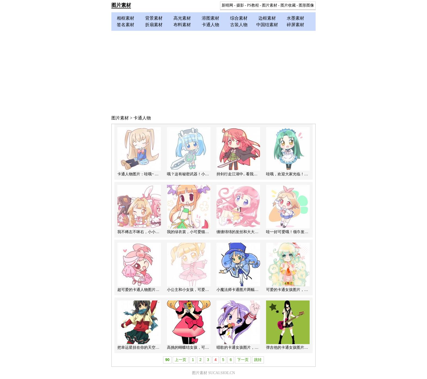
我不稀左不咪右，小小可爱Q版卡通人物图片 (155, 232)
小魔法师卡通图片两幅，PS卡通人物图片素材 (254, 290)
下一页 (243, 359)
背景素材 (154, 18)
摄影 (240, 5)
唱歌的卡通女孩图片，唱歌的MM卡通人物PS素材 (258, 347)
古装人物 (239, 24)
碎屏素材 (295, 24)
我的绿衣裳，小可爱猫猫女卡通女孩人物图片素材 (209, 232)
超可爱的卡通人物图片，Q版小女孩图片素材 (155, 290)
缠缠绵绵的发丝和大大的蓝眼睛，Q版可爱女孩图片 (259, 232)
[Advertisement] (213, 72)
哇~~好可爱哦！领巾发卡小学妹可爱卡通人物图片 (308, 232)
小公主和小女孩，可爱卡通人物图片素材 (201, 290)
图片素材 (121, 5)
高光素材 (182, 18)
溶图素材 (210, 18)
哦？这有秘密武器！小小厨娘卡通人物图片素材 (207, 174)
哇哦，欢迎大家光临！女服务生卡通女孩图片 (304, 174)
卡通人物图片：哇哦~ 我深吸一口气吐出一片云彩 (158, 174)
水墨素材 (295, 18)
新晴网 (227, 5)
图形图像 (306, 5)
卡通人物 (210, 24)
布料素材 (182, 24)
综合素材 (239, 18)
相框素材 (125, 18)
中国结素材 (267, 24)
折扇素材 (154, 24)
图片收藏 (288, 5)
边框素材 (267, 18)
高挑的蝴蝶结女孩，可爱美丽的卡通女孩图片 (205, 347)
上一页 (180, 359)
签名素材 (125, 24)
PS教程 (253, 5)
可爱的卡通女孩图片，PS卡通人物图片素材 (302, 290)
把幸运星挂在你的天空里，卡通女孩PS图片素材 (157, 347)
